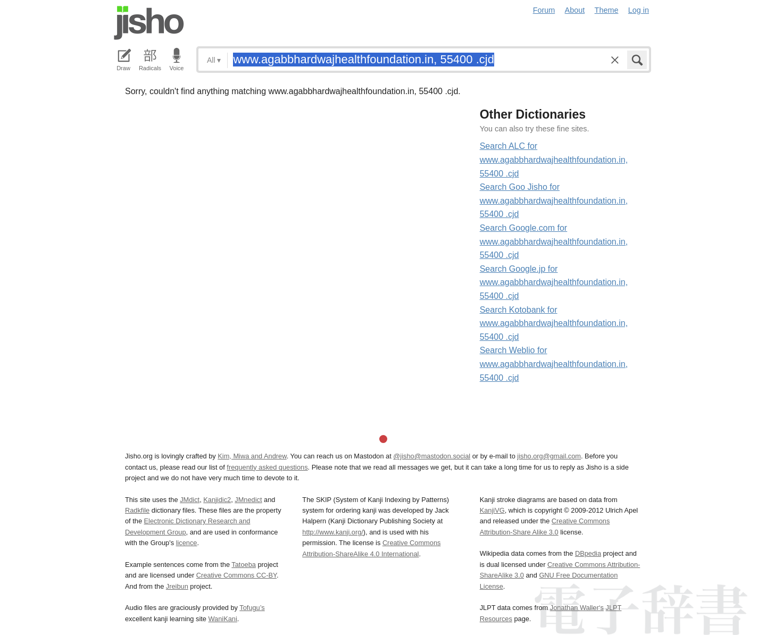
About (575, 10)
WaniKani (223, 619)
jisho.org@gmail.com (549, 456)
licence (186, 543)
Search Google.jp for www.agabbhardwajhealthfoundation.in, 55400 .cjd (554, 282)
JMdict (189, 500)
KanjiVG (492, 510)
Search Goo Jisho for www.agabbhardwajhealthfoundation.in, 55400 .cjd (554, 200)
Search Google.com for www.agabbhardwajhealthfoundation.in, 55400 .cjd (554, 241)
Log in (638, 10)
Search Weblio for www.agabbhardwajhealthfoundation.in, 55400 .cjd (554, 364)
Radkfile (137, 510)
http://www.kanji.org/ (332, 532)
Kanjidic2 (217, 500)
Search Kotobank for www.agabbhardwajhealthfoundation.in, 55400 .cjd (554, 323)
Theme (607, 10)
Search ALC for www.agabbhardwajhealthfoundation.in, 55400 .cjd (554, 159)
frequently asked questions (267, 467)
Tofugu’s (251, 608)
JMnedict (248, 500)
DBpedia (588, 553)
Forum (544, 10)
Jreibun (177, 586)
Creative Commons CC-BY (236, 575)
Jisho (149, 23)
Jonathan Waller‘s (577, 608)
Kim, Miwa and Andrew (252, 456)
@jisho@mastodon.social (431, 456)
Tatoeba (243, 565)
